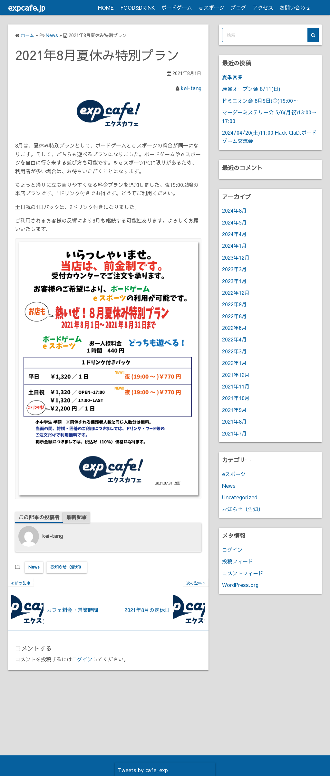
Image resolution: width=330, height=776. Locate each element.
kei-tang (191, 87)
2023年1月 (234, 280)
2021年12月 (236, 374)
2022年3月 (234, 351)
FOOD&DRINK (137, 7)
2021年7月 (234, 433)
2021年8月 (234, 421)
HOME (106, 7)
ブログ (238, 7)
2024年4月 (234, 233)
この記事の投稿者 (39, 517)
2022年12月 (236, 292)
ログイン (82, 659)
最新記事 (76, 517)
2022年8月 (234, 316)
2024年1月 (234, 245)
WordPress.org (240, 584)
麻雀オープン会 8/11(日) (251, 88)
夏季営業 (232, 77)
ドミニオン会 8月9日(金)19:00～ (260, 100)
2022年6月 (234, 327)
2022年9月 (234, 304)
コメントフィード (242, 573)
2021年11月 (236, 386)
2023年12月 (236, 257)
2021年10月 (236, 397)
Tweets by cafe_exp (143, 769)
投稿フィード (237, 561)
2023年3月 (234, 269)
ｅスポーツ (211, 7)
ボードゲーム (176, 7)
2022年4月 (234, 339)
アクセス (263, 7)
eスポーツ (234, 473)
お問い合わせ (295, 7)
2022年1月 (234, 362)
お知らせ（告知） (66, 567)
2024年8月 (234, 210)
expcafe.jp (26, 7)
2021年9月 (234, 409)
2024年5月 (234, 222)
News (34, 567)
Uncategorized (239, 497)
